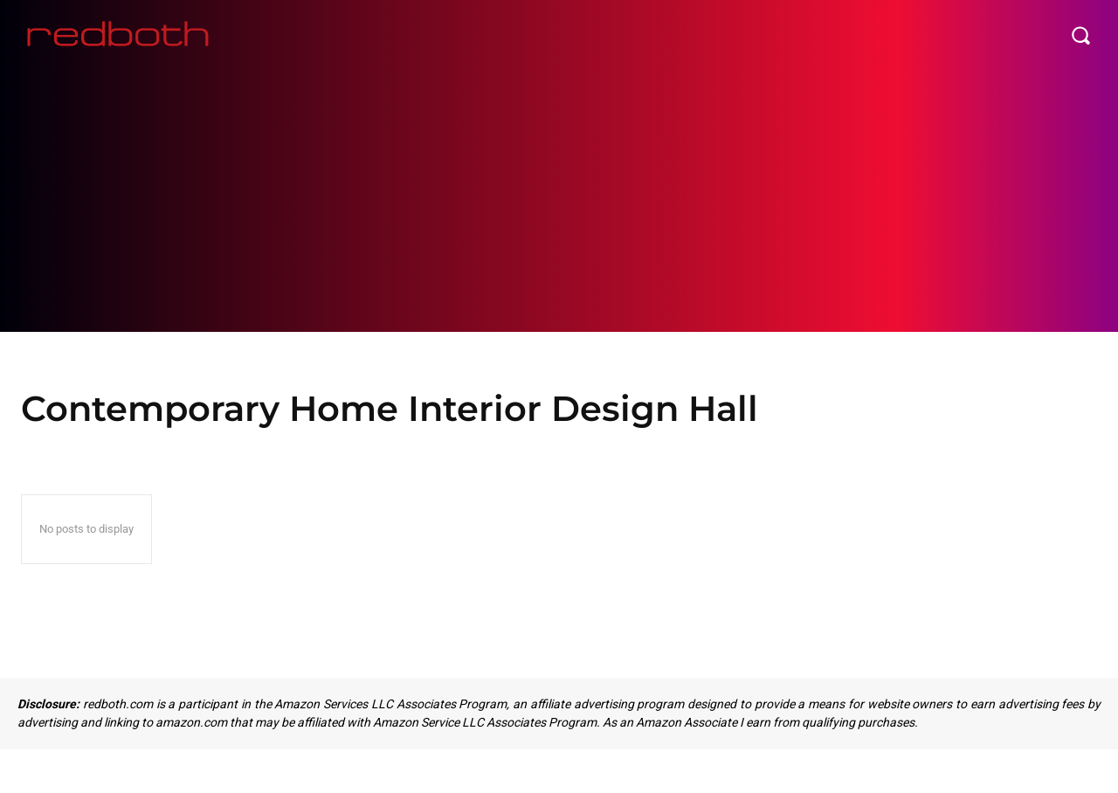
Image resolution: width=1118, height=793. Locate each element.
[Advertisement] (559, 201)
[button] (1080, 35)
